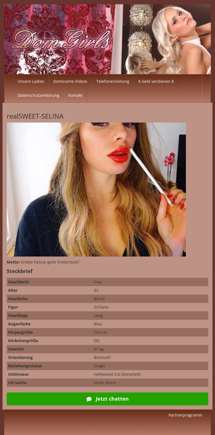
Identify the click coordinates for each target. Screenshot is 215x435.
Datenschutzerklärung (38, 95)
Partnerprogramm (185, 415)
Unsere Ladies (31, 81)
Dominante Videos (70, 81)
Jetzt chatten (108, 398)
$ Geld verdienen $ (156, 81)
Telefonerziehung (112, 81)
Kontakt (75, 95)
